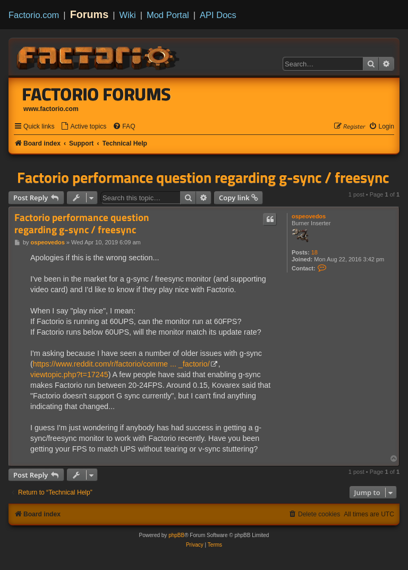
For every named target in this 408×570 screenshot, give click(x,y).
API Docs (218, 15)
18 (314, 252)
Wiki (128, 15)
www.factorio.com (51, 109)
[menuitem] (83, 127)
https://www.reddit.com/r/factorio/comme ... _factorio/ (121, 364)
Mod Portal (168, 15)
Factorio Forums (96, 94)
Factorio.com (33, 15)
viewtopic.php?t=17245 (69, 374)
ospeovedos (309, 216)
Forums (89, 14)
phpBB (176, 535)
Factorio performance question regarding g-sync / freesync (203, 177)
